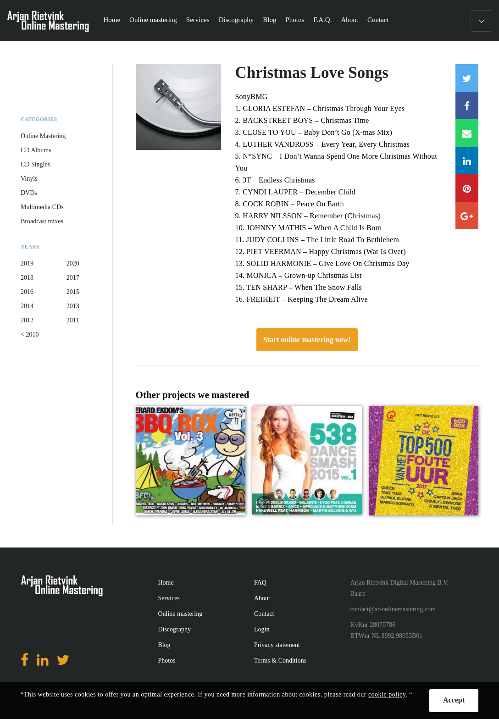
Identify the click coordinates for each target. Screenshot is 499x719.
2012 (27, 320)
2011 (73, 320)
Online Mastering (43, 136)
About (349, 19)
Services (198, 19)
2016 (27, 291)
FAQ (260, 582)
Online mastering (153, 19)
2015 (73, 291)
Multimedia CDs (42, 207)
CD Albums (36, 150)
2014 (27, 306)
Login (261, 629)
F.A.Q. (322, 19)
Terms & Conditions (280, 660)
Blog (269, 19)
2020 (73, 263)
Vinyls (29, 178)
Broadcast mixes (42, 221)
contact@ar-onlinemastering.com (393, 609)
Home (111, 19)
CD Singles (35, 164)
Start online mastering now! (307, 339)
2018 (27, 277)
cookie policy (386, 694)
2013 (73, 306)
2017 (73, 277)
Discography (236, 19)
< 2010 (30, 334)
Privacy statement (277, 645)
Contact (378, 19)
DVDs (29, 192)
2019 (27, 263)
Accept (454, 700)
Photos (295, 19)
